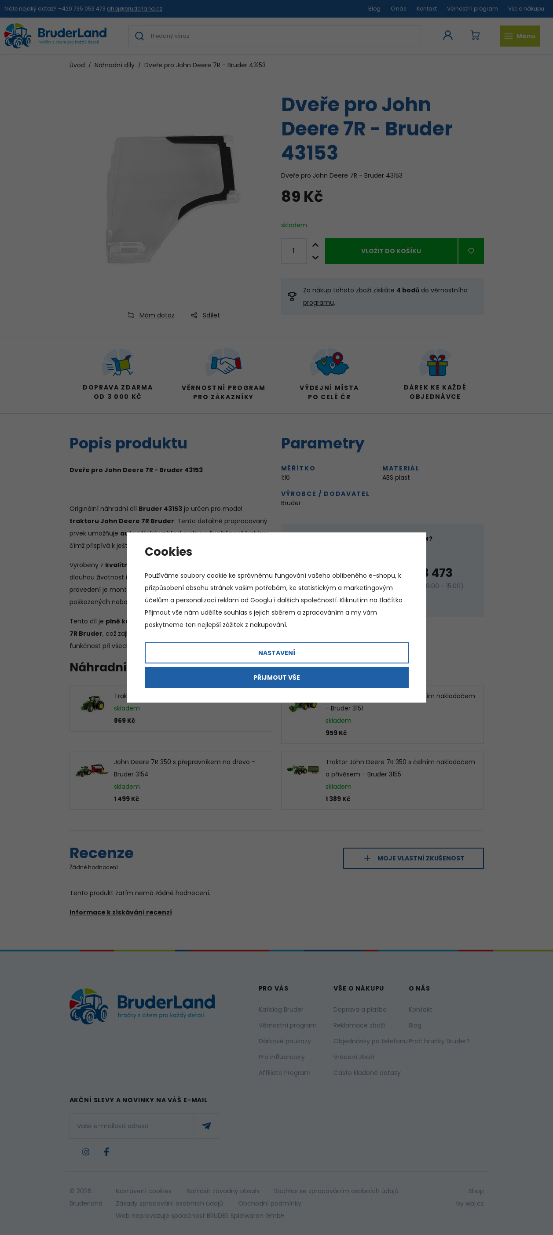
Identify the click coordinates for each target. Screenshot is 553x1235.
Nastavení (276, 652)
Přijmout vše (276, 677)
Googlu (261, 600)
